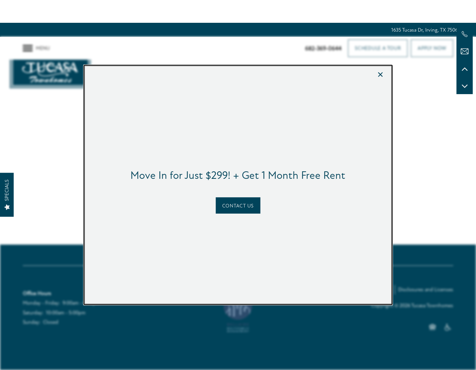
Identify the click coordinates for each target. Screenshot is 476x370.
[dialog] (238, 185)
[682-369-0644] (464, 34)
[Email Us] (464, 51)
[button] (238, 205)
